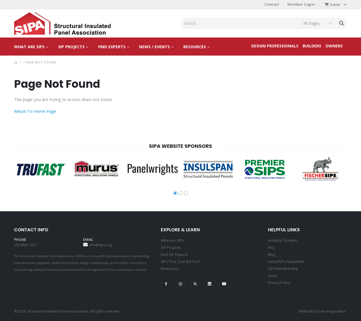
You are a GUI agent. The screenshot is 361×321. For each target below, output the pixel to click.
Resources (194, 46)
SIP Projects (71, 46)
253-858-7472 (25, 244)
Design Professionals (274, 46)
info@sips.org (101, 244)
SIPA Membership (283, 267)
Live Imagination (332, 310)
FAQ (271, 247)
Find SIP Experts (174, 253)
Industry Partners (283, 240)
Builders (312, 46)
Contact (272, 4)
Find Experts (112, 46)
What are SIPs (29, 46)
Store (272, 274)
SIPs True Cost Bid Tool (180, 260)
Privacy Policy (279, 280)
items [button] (332, 4)
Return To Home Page (36, 111)
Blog (271, 253)
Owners (334, 46)
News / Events (154, 46)
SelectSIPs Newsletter (286, 260)
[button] (175, 193)
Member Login (301, 4)
